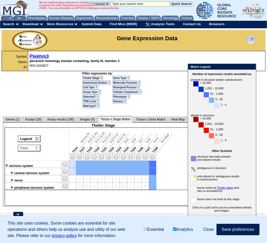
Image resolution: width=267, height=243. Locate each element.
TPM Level (91, 101)
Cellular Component (127, 92)
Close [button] (208, 229)
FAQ (23, 17)
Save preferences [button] (238, 229)
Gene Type (121, 78)
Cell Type (90, 87)
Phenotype (121, 96)
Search (8, 24)
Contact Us (192, 24)
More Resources (60, 24)
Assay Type (91, 92)
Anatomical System (96, 82)
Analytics (183, 229)
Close (251, 67)
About (5, 17)
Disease (119, 101)
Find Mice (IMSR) (123, 24)
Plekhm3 (39, 56)
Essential (154, 229)
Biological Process (126, 87)
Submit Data (92, 24)
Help (15, 17)
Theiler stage (225, 187)
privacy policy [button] (64, 235)
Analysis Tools (160, 24)
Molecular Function (126, 82)
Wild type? (91, 106)
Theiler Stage (92, 78)
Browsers (217, 24)
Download (30, 24)
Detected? (90, 96)
